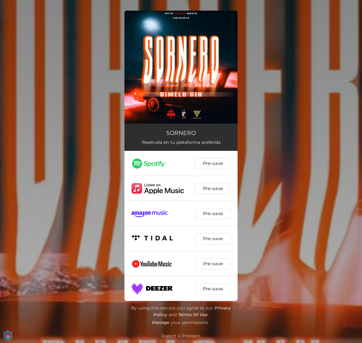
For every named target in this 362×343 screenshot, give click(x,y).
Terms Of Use (193, 314)
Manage (160, 322)
